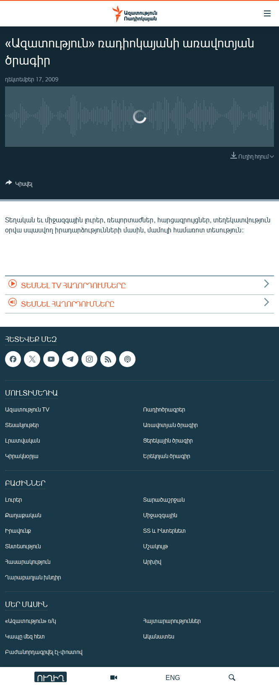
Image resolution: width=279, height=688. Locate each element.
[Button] (18, 185)
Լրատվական (22, 440)
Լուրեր (13, 499)
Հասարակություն (27, 561)
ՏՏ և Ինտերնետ (164, 530)
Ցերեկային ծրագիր (168, 440)
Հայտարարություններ (172, 620)
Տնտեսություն (23, 546)
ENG (173, 677)
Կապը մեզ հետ (25, 636)
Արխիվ (152, 561)
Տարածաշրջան (164, 499)
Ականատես (158, 636)
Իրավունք (18, 530)
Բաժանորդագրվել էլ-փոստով (43, 651)
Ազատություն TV (27, 409)
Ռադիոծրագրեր (164, 409)
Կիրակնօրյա (22, 455)
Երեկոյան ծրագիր (166, 455)
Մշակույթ (155, 546)
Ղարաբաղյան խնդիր (33, 577)
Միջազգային (160, 515)
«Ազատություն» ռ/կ (30, 620)
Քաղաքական (23, 515)
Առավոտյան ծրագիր (170, 424)
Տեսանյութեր (22, 424)
